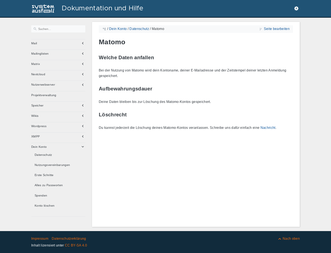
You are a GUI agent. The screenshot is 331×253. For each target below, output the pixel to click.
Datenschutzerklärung (69, 238)
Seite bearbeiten (277, 29)
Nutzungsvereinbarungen (52, 165)
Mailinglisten (40, 53)
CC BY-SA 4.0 (76, 245)
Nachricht (267, 127)
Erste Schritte (44, 175)
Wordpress (38, 126)
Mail (34, 43)
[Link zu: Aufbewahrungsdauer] (157, 89)
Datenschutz (43, 154)
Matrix (35, 64)
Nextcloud (38, 74)
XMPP (35, 136)
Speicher (37, 105)
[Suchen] (58, 28)
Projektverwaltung (43, 95)
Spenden (41, 195)
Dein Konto (39, 146)
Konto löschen (44, 205)
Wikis (35, 115)
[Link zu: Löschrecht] (131, 115)
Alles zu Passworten (49, 185)
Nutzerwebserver (43, 84)
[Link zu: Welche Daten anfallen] (159, 57)
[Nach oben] (289, 238)
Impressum (39, 238)
